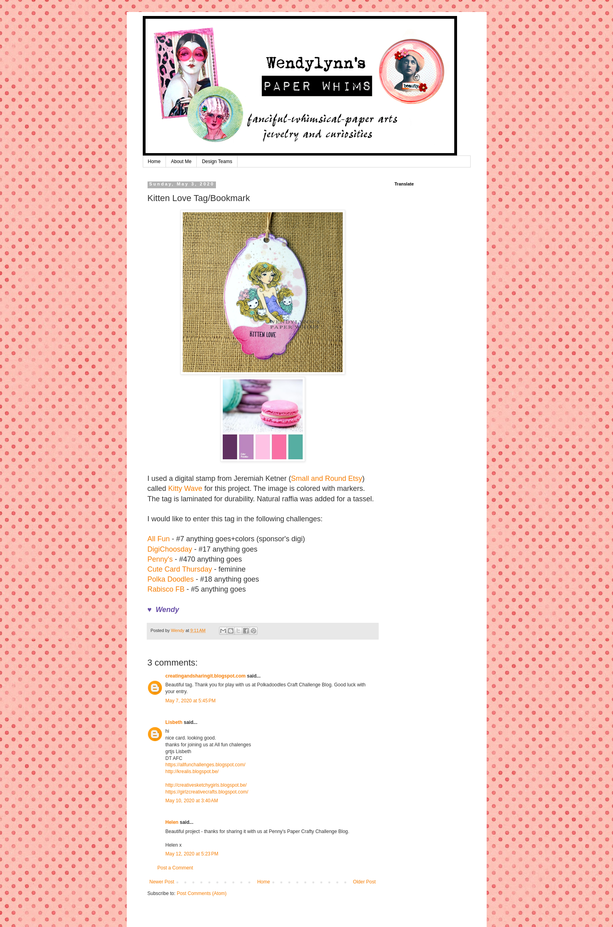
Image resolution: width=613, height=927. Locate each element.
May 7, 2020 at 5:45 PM (191, 701)
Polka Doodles (171, 579)
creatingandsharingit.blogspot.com (206, 676)
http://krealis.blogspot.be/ (192, 771)
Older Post (364, 882)
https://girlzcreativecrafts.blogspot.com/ (207, 792)
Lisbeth (174, 722)
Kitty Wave (185, 488)
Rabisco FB (166, 589)
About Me (181, 161)
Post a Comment (175, 868)
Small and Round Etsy (326, 478)
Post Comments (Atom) (202, 893)
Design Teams (217, 161)
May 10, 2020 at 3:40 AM (192, 800)
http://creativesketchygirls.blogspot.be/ (206, 785)
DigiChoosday (170, 549)
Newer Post (162, 882)
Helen (172, 822)
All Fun (159, 539)
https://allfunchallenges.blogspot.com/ (206, 765)
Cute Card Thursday (180, 569)
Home (154, 161)
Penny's (160, 559)
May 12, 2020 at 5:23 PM (192, 854)
